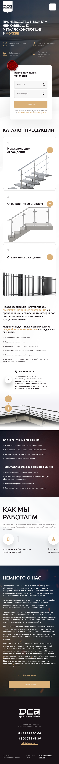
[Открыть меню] (52, 6)
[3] (8, 408)
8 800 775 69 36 (29, 738)
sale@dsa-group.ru (29, 743)
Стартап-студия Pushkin (45, 756)
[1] (8, 379)
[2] (8, 398)
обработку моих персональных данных (32, 112)
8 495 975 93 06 (29, 733)
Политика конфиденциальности (11, 756)
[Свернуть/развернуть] (50, 150)
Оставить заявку (29, 684)
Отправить (31, 104)
